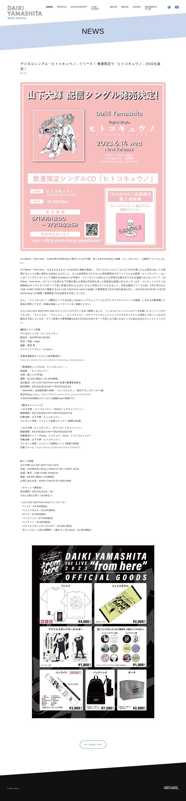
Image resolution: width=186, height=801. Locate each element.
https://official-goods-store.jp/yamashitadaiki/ (66, 394)
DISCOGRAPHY (79, 7)
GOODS (137, 7)
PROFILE (62, 7)
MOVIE (113, 7)
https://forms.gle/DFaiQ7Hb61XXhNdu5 (58, 447)
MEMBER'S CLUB (151, 8)
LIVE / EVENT (95, 8)
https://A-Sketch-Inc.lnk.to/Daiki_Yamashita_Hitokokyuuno (52, 360)
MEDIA (124, 7)
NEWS (49, 7)
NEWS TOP (95, 744)
